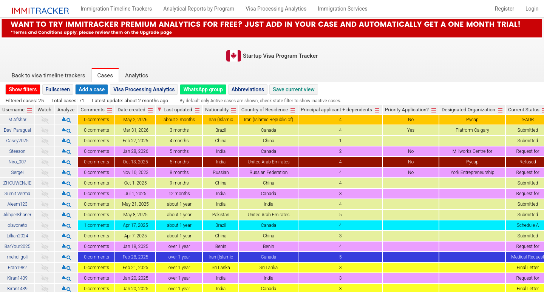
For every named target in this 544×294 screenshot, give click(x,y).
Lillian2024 (17, 236)
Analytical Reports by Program (198, 8)
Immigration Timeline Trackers (116, 8)
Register (504, 8)
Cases (105, 75)
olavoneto (17, 225)
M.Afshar (17, 119)
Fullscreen (58, 89)
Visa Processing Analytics (144, 89)
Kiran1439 (17, 278)
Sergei (17, 172)
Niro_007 (17, 162)
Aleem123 (17, 204)
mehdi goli (17, 257)
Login (532, 8)
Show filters (23, 89)
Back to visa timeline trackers (48, 75)
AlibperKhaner (17, 214)
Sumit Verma (17, 193)
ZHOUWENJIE (17, 183)
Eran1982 (17, 267)
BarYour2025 (18, 246)
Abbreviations (248, 89)
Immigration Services (343, 8)
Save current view (293, 89)
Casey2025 (17, 140)
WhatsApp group (203, 89)
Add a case (92, 89)
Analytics (136, 75)
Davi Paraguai (17, 130)
